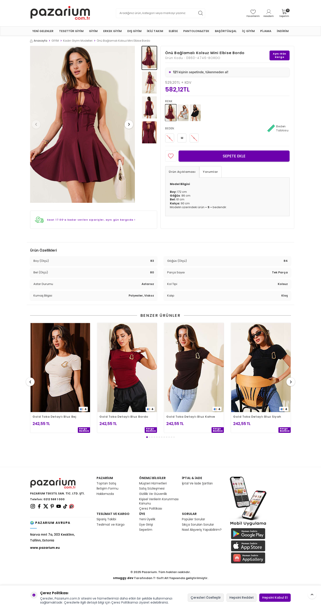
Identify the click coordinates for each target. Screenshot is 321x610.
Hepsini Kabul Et (275, 597)
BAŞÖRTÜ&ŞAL (226, 31)
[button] (37, 124)
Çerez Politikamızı (124, 602)
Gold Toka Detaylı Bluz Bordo (123, 417)
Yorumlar (210, 172)
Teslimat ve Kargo (111, 525)
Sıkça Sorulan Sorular (198, 525)
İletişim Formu (107, 488)
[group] (82, 124)
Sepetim (145, 530)
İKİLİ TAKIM (155, 31)
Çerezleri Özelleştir (206, 597)
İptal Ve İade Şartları (197, 483)
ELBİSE (173, 31)
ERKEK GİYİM (112, 31)
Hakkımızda (105, 494)
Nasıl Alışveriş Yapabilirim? (202, 530)
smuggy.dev (123, 578)
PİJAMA (265, 31)
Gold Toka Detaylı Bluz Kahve (190, 417)
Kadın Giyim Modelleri (78, 41)
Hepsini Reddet (241, 597)
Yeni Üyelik (147, 519)
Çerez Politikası (150, 508)
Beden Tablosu (278, 128)
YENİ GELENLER (43, 31)
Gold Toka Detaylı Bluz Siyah (257, 417)
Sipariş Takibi (106, 519)
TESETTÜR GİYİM (71, 31)
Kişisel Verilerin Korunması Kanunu (159, 501)
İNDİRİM (283, 31)
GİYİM (93, 31)
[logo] (60, 13)
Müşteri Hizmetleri (153, 483)
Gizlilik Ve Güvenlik (153, 494)
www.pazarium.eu (45, 547)
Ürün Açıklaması (182, 172)
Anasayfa (38, 41)
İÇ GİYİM (248, 31)
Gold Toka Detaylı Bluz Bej (54, 417)
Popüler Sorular (193, 519)
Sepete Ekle (234, 156)
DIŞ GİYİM (134, 31)
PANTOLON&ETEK (196, 31)
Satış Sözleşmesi (152, 488)
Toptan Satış (106, 483)
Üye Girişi (146, 525)
